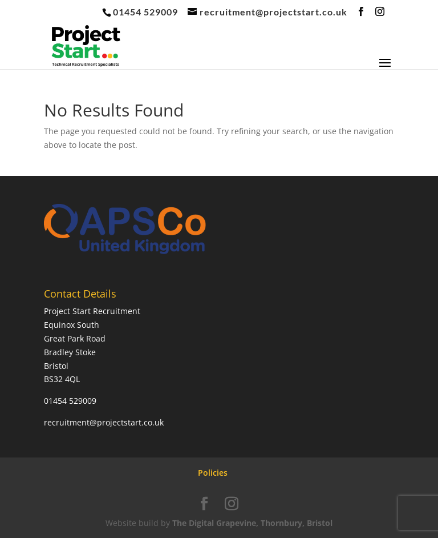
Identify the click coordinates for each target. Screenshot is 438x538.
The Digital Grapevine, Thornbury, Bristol (252, 522)
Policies (213, 472)
